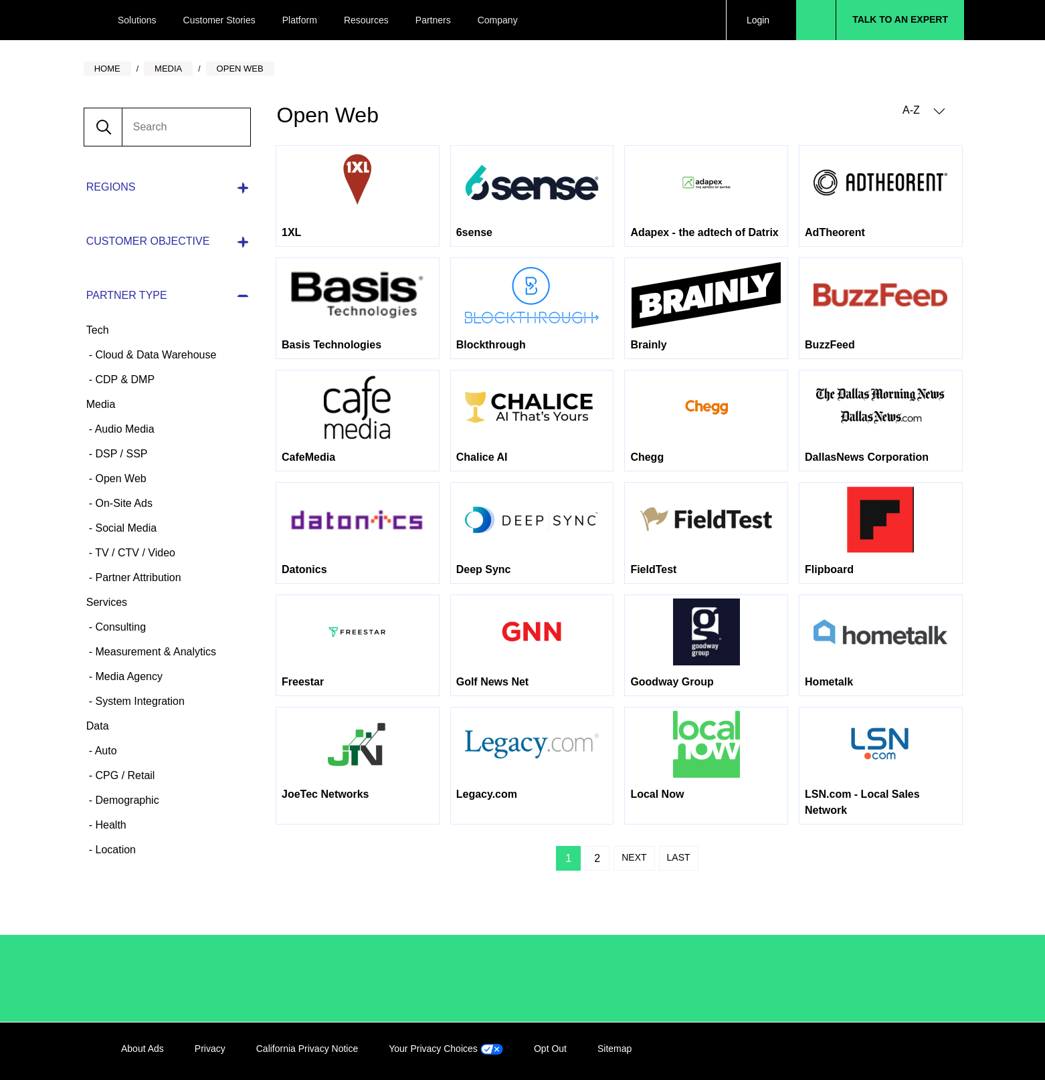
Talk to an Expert (900, 19)
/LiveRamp (166, 978)
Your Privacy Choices (446, 1048)
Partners (433, 20)
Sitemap (614, 1048)
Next (634, 857)
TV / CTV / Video (133, 552)
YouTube (915, 1051)
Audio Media (123, 429)
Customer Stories (219, 20)
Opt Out (550, 1048)
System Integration (138, 701)
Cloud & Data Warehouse (154, 354)
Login (758, 20)
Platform (299, 20)
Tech (97, 330)
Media (101, 404)
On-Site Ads (122, 503)
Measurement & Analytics (154, 651)
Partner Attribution (136, 577)
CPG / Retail (123, 775)
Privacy (210, 1048)
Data (97, 726)
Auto (104, 750)
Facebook (860, 1051)
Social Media (124, 528)
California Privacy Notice (307, 1048)
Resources (366, 20)
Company (498, 20)
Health (109, 825)
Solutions (137, 20)
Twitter (887, 1051)
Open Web (119, 478)
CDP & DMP (123, 379)
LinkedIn (833, 1051)
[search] (186, 127)
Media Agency (127, 676)
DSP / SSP (119, 453)
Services (106, 602)
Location (114, 849)
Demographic (125, 800)
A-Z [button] (923, 110)
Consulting (119, 627)
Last (678, 857)
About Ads (142, 1048)
